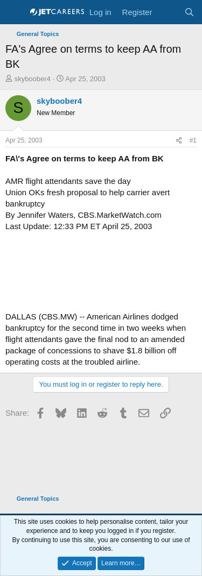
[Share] (179, 140)
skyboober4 (33, 79)
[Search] (189, 12)
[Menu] (14, 12)
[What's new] (167, 12)
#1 (193, 140)
